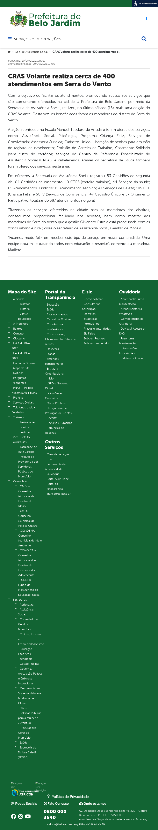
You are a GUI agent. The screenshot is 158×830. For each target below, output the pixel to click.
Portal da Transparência (54, 486)
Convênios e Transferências (54, 327)
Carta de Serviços (58, 454)
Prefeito (18, 397)
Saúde (24, 742)
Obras (23, 708)
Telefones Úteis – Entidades (24, 410)
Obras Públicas (56, 403)
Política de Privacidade (68, 796)
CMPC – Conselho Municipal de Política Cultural (28, 518)
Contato (18, 333)
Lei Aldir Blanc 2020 (21, 346)
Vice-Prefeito (21, 437)
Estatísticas (90, 318)
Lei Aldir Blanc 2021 (21, 356)
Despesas (53, 349)
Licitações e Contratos (53, 396)
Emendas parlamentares (54, 361)
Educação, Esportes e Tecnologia (25, 653)
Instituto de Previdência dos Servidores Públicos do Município (28, 466)
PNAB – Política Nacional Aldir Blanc (24, 390)
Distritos (25, 304)
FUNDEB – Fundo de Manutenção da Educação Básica (29, 587)
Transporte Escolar (59, 493)
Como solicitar (93, 299)
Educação (53, 304)
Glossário (19, 338)
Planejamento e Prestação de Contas (58, 411)
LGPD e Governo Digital (57, 386)
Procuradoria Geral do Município (27, 732)
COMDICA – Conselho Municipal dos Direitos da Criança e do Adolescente (27, 563)
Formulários (91, 323)
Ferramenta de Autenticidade (55, 467)
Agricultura (27, 604)
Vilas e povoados (24, 316)
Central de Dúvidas (59, 319)
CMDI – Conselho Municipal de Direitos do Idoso (26, 496)
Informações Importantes (128, 351)
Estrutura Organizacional (54, 371)
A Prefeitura (20, 323)
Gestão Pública (29, 663)
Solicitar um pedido (96, 343)
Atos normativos (57, 314)
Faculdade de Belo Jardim (27, 449)
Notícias (18, 373)
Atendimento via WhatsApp (130, 311)
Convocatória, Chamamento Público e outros (60, 339)
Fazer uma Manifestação (127, 341)
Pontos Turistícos (24, 430)
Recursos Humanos (59, 422)
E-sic (50, 459)
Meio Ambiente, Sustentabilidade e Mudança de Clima (29, 696)
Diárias (51, 353)
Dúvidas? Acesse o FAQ (132, 331)
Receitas (52, 418)
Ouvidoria (53, 474)
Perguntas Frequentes (19, 380)
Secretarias (20, 599)
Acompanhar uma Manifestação (131, 302)
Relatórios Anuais (132, 358)
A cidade (18, 299)
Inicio (50, 378)
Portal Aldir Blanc (58, 479)
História (25, 308)
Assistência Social (26, 612)
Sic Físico (89, 333)
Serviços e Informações (37, 38)
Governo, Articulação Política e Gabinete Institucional (30, 676)
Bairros (17, 328)
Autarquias (20, 442)
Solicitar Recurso (94, 338)
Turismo (18, 417)
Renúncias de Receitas (54, 430)
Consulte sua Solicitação (91, 306)
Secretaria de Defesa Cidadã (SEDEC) (27, 752)
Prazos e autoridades (97, 328)
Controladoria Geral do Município (28, 624)
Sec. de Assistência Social (31, 51)
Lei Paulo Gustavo (24, 363)
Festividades (27, 422)
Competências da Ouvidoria (131, 321)
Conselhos (20, 481)
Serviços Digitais (23, 402)
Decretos (89, 313)
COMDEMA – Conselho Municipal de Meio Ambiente (30, 538)
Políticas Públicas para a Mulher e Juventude (29, 718)
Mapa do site (21, 368)
